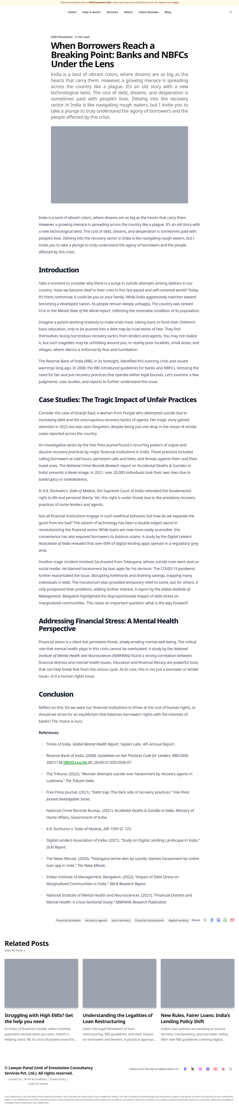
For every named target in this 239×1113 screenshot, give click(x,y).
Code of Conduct (38, 1085)
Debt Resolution (62, 38)
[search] (231, 12)
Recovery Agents (96, 921)
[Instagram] (200, 1070)
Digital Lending (178, 921)
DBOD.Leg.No (75, 763)
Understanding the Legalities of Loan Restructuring (118, 1019)
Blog (168, 12)
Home (72, 12)
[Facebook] (185, 1070)
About (128, 12)
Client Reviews (149, 12)
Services (112, 12)
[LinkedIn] (208, 1070)
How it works (91, 12)
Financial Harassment (149, 921)
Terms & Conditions (35, 1080)
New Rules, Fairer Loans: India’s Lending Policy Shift (195, 1019)
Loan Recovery (121, 921)
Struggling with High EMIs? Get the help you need (39, 1019)
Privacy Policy (58, 1080)
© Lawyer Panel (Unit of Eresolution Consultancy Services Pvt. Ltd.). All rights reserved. (49, 1071)
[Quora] (223, 1070)
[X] (192, 1070)
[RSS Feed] (230, 1070)
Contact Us (14, 1080)
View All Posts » (15, 952)
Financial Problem (68, 921)
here (176, 2)
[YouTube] (215, 1070)
